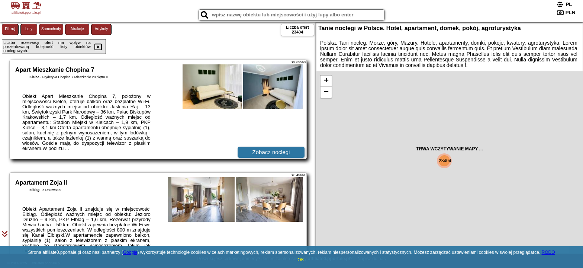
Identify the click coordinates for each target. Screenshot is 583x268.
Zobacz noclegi (271, 152)
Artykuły (101, 29)
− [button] (326, 92)
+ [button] (326, 81)
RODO (548, 252)
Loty (28, 29)
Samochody (51, 29)
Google (130, 252)
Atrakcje (77, 29)
